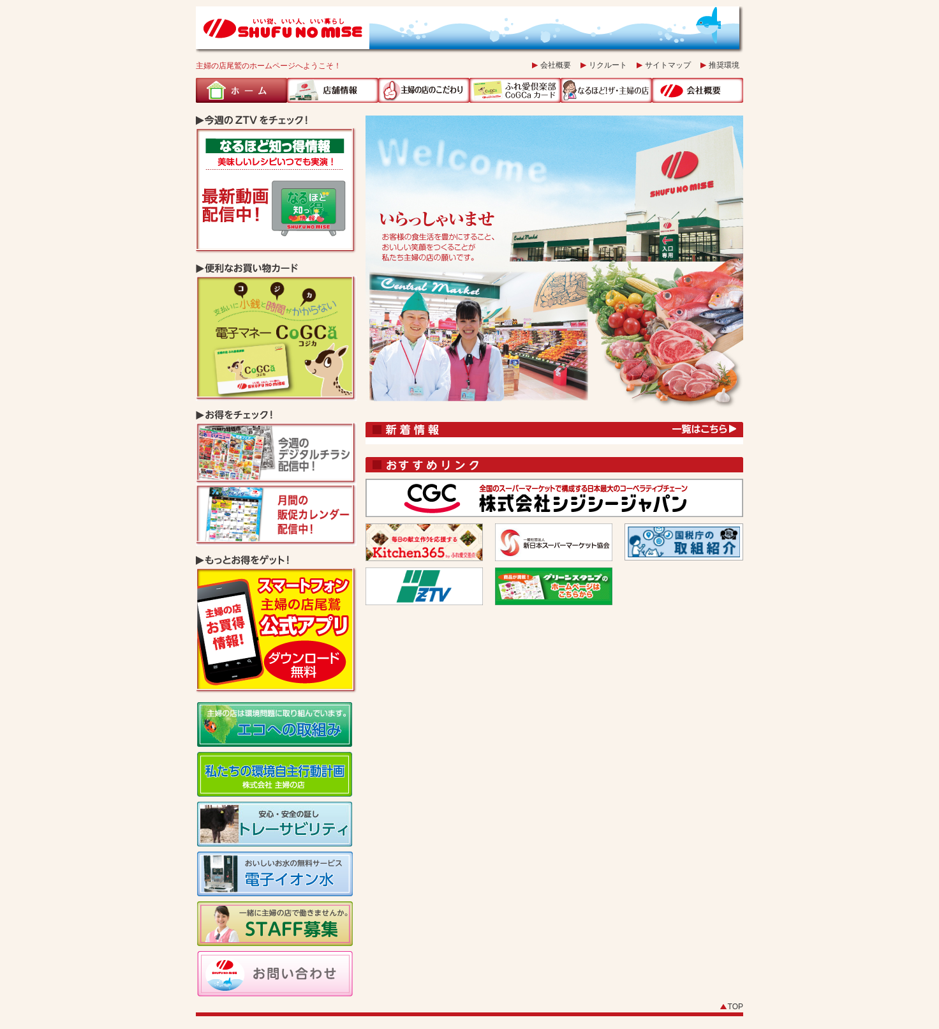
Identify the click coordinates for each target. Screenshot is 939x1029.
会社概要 (555, 65)
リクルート (608, 65)
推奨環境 (724, 65)
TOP (735, 1006)
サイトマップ (668, 65)
